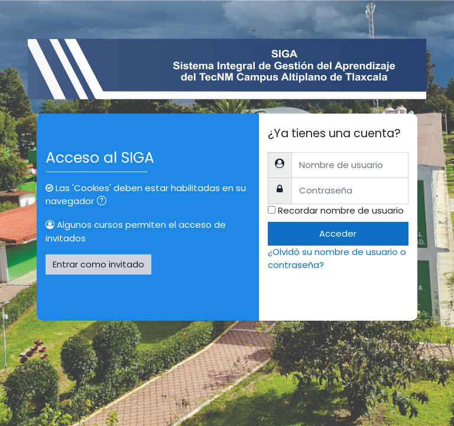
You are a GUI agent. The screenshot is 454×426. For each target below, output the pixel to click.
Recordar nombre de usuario (341, 210)
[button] (104, 202)
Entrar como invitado (98, 264)
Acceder (337, 233)
